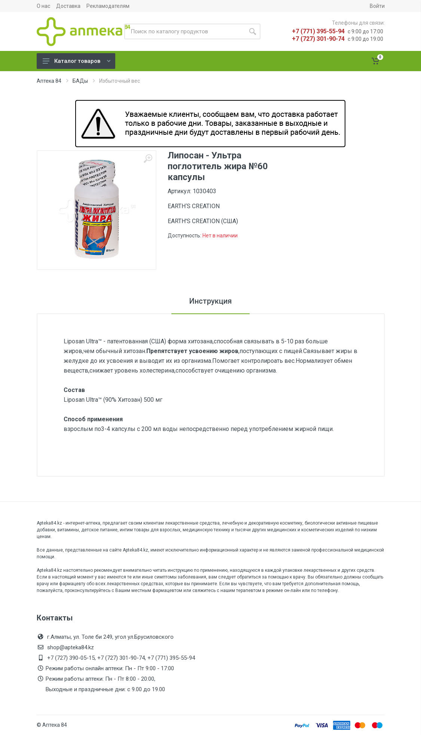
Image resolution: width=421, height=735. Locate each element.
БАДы (80, 81)
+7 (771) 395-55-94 (318, 31)
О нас (43, 6)
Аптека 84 (49, 81)
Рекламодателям (107, 6)
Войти (377, 6)
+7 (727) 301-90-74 (318, 38)
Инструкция (210, 301)
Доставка (68, 6)
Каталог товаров (76, 61)
